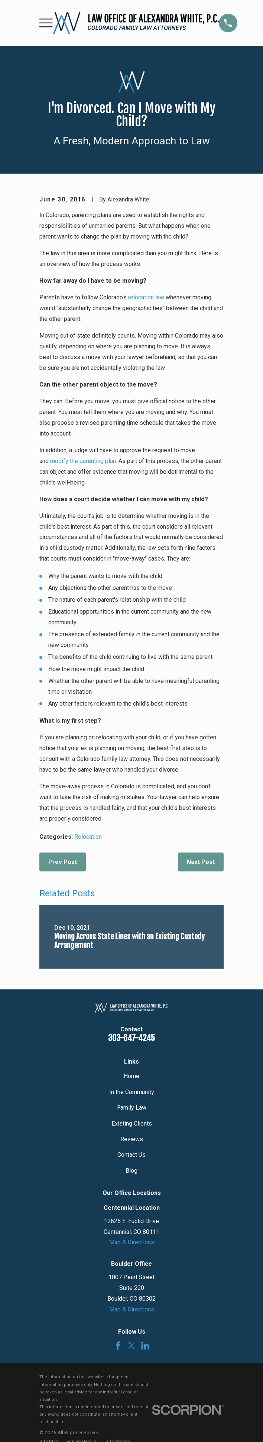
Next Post (201, 861)
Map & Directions (131, 1242)
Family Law (131, 1107)
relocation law (146, 297)
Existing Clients (131, 1123)
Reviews (131, 1139)
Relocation (88, 836)
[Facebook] (118, 1345)
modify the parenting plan (83, 460)
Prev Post (62, 861)
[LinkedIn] (145, 1345)
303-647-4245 (131, 1038)
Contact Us (131, 1154)
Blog (131, 1170)
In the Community (131, 1092)
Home (131, 1076)
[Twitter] (131, 1345)
